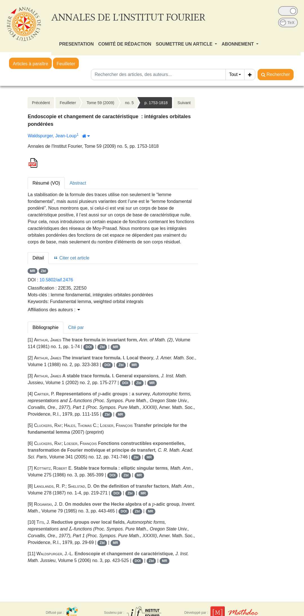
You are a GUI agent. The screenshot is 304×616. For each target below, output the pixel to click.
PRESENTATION (76, 44)
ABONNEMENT (238, 44)
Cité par (76, 327)
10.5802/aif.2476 (56, 279)
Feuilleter (66, 63)
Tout (233, 74)
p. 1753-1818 (156, 102)
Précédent (41, 102)
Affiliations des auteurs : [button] (54, 309)
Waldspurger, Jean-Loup (52, 135)
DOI (88, 347)
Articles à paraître (30, 63)
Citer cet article (71, 258)
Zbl (43, 271)
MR (32, 271)
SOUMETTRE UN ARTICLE (185, 44)
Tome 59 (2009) (100, 102)
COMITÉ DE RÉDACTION (124, 44)
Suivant (184, 102)
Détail (38, 258)
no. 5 (129, 102)
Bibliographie (45, 327)
